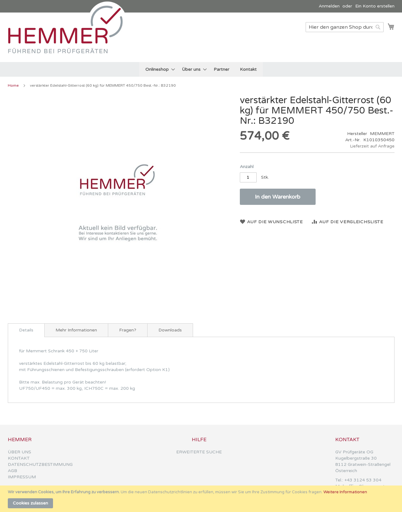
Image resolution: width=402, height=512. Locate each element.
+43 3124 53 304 (362, 480)
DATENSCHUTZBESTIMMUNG (40, 464)
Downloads (170, 330)
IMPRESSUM (22, 477)
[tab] (26, 330)
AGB (12, 470)
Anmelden (329, 6)
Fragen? (127, 330)
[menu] (201, 69)
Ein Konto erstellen (375, 6)
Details (26, 330)
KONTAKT (19, 458)
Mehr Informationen (76, 330)
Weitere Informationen (345, 492)
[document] (202, 498)
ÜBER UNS (19, 452)
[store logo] (68, 37)
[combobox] (345, 27)
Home (13, 85)
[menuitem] (158, 69)
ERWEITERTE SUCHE (199, 452)
